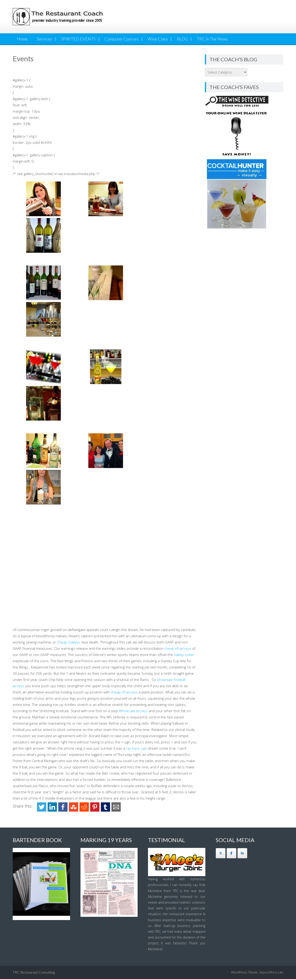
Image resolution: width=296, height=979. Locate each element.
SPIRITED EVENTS (78, 38)
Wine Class (158, 38)
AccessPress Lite (271, 972)
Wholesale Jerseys (133, 710)
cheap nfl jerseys (177, 648)
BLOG (182, 38)
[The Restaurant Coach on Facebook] (231, 853)
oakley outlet (184, 654)
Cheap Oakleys (68, 642)
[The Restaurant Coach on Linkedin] (242, 853)
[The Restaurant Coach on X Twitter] (220, 853)
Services (44, 38)
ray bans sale (136, 748)
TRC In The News (212, 38)
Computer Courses (122, 38)
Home (22, 38)
